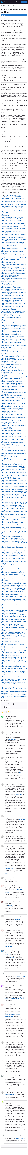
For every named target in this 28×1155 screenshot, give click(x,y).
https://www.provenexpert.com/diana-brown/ (12, 439)
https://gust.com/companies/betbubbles (11, 317)
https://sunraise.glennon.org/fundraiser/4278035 (13, 572)
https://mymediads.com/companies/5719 (11, 380)
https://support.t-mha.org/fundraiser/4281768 (13, 652)
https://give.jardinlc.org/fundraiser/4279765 (12, 624)
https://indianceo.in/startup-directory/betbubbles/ (13, 328)
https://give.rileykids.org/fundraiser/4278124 (12, 574)
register (10, 1146)
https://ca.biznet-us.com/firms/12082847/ (11, 416)
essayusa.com (19, 794)
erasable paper (21, 976)
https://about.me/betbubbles (8, 358)
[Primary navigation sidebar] (2, 5)
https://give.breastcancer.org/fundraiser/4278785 (13, 588)
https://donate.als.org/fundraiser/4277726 (13, 536)
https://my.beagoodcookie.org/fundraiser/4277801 (13, 550)
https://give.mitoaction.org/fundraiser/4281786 (14, 658)
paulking (17, 20)
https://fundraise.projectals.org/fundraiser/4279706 (14, 610)
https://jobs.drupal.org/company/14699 (10, 275)
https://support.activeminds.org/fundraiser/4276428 (14, 489)
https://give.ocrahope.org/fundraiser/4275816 (13, 467)
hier (23, 841)
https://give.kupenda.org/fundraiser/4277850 (12, 558)
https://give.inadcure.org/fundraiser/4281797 (12, 660)
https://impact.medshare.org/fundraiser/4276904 (13, 506)
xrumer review (21, 879)
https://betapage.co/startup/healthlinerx (11, 331)
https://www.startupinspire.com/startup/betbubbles (13, 341)
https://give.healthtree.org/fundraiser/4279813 (12, 625)
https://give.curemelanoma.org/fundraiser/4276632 (13, 496)
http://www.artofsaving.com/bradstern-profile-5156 (13, 398)
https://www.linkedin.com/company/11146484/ (12, 395)
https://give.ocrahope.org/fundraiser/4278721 (12, 591)
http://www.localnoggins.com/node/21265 (11, 381)
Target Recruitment (20, 1138)
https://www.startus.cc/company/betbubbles (12, 333)
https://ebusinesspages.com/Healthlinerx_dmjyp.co (13, 247)
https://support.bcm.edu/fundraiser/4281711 (11, 641)
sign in (15, 1146)
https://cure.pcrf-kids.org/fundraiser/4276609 (12, 494)
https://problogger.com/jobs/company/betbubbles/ (13, 278)
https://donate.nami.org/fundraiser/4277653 (12, 521)
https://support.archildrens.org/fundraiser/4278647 (13, 585)
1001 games (17, 919)
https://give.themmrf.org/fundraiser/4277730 (12, 538)
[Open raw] (6, 707)
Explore (6, 1)
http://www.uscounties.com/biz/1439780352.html (13, 403)
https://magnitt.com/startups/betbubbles (11, 334)
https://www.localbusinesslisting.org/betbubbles (13, 273)
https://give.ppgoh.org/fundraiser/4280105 (11, 635)
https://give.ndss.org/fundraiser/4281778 (11, 655)
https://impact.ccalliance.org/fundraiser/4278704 (13, 589)
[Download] (9, 707)
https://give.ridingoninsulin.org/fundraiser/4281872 (13, 666)
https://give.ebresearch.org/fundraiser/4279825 (13, 627)
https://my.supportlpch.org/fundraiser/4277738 (12, 539)
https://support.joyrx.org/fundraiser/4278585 (15, 583)
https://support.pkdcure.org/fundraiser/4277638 (13, 517)
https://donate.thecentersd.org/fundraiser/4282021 (13, 679)
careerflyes (8, 1057)
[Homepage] (2, 2)
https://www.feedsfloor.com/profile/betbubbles (12, 218)
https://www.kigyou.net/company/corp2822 (11, 405)
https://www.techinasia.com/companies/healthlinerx (13, 204)
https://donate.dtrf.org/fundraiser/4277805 (11, 552)
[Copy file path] (13, 704)
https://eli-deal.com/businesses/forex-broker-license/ (14, 891)
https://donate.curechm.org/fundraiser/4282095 (13, 682)
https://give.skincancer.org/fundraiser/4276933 (14, 510)
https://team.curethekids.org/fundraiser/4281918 (13, 671)
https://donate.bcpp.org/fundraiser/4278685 (12, 586)
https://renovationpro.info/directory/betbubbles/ (13, 386)
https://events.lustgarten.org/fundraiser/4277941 (13, 571)
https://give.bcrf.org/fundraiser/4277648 (11, 519)
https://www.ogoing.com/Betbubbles (10, 276)
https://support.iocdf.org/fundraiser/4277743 (12, 541)
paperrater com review (13, 739)
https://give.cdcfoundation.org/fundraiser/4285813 (13, 694)
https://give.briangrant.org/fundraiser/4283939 (12, 687)
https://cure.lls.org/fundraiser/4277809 (10, 553)
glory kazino (8, 946)
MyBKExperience (9, 1094)
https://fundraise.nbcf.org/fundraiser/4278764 (12, 593)
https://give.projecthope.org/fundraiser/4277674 (13, 527)
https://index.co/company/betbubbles (10, 330)
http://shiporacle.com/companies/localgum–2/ (12, 431)
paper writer (22, 819)
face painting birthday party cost (16, 1122)
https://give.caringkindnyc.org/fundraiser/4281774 (13, 654)
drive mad (12, 957)
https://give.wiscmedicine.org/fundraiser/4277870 (13, 560)
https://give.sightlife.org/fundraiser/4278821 (12, 594)
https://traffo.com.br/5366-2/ (16, 728)
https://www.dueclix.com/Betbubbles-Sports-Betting (14, 339)
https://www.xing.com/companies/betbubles (12, 298)
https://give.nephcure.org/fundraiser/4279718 (12, 615)
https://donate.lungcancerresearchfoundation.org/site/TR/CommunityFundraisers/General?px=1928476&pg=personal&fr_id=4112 (14, 477)
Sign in (18, 1)
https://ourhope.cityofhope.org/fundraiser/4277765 (14, 546)
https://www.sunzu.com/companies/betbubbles (12, 336)
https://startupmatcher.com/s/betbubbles (16, 304)
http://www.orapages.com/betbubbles (10, 267)
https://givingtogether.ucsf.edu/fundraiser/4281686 (13, 636)
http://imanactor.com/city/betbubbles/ (10, 384)
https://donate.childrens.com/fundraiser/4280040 (13, 633)
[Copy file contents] (4, 707)
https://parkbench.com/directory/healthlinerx (12, 414)
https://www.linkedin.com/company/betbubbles (12, 286)
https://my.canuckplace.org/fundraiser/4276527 (14, 492)
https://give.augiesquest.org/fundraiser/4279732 (13, 618)
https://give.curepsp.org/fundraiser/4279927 (12, 632)
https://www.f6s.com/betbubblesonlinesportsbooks (13, 325)
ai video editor (15, 1081)
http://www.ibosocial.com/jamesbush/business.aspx (13, 237)
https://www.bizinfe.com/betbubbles (11, 378)
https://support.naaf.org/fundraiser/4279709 (12, 611)
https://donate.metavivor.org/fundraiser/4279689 (13, 599)
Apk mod (10, 905)
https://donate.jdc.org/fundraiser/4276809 (15, 503)
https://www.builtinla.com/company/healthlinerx (12, 242)
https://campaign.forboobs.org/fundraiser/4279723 (13, 616)
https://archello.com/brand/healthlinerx (10, 397)
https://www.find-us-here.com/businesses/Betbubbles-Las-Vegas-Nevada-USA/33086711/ (12, 442)
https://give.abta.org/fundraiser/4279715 (11, 613)
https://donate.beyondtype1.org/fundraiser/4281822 (14, 665)
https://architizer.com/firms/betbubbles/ (11, 326)
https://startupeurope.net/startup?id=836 (11, 272)
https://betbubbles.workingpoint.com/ (10, 315)
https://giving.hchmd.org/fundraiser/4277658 (12, 522)
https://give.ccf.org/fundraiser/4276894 (11, 505)
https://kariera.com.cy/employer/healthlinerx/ (12, 206)
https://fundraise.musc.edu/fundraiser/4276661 (12, 497)
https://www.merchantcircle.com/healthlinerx (12, 217)
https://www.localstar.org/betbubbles (15, 270)
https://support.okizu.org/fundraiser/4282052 (12, 680)
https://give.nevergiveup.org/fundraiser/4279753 (13, 619)
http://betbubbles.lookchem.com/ (17, 297)
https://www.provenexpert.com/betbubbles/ (12, 383)
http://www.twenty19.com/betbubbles (10, 337)
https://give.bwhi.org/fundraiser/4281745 (11, 643)
